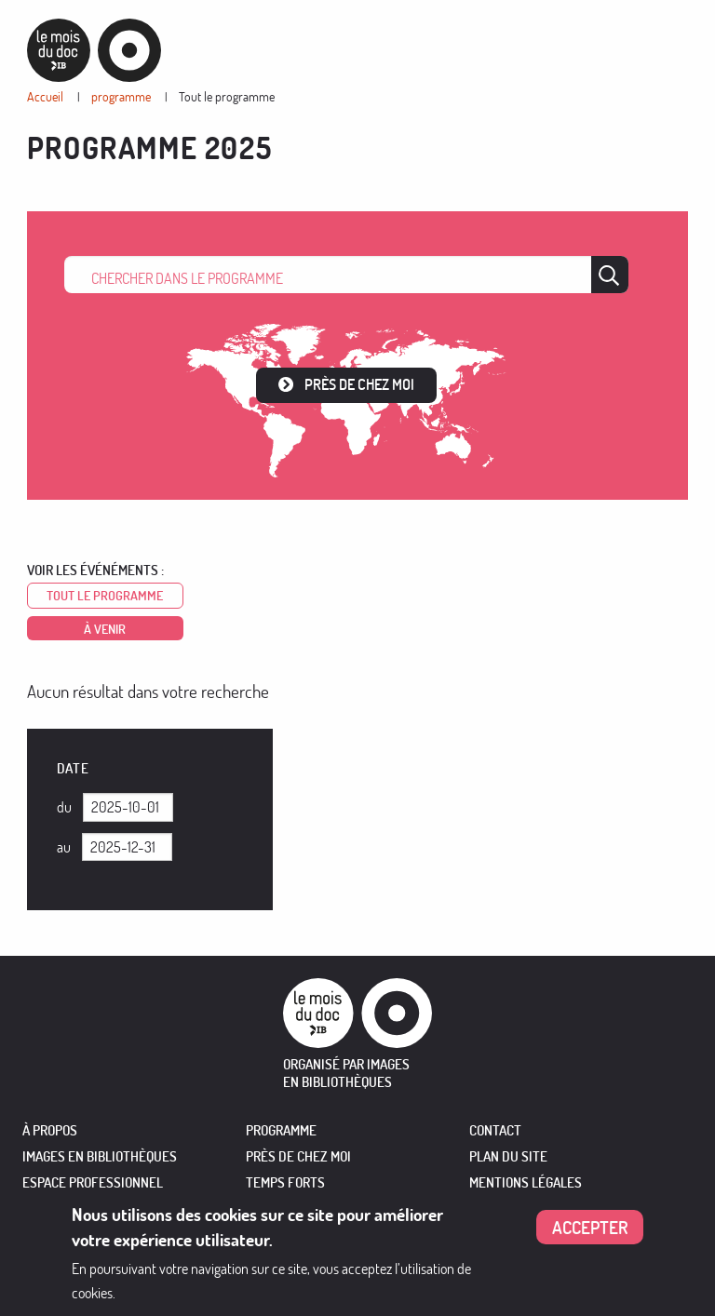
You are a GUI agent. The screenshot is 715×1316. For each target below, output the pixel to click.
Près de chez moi (359, 384)
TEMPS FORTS (285, 1182)
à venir (105, 629)
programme (121, 96)
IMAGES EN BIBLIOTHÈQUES (99, 1156)
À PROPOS (49, 1130)
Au (64, 847)
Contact (495, 1130)
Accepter (590, 1231)
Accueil (45, 96)
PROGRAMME (281, 1130)
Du (64, 807)
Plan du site (508, 1156)
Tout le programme (227, 96)
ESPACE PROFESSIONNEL (92, 1182)
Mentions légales (525, 1182)
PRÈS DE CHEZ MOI (298, 1156)
